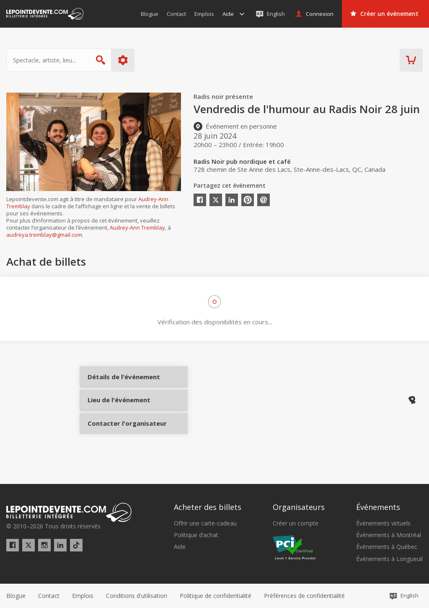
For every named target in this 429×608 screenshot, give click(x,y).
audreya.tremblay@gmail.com (44, 234)
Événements (378, 507)
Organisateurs (299, 507)
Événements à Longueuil (389, 559)
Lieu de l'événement (118, 411)
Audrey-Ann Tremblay (137, 227)
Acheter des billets (207, 507)
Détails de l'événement (118, 383)
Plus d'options (122, 60)
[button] (304, 596)
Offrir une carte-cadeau (205, 523)
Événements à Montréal (388, 535)
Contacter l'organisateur (118, 439)
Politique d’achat (196, 535)
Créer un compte (295, 523)
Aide (180, 547)
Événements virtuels (383, 523)
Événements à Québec (386, 547)
